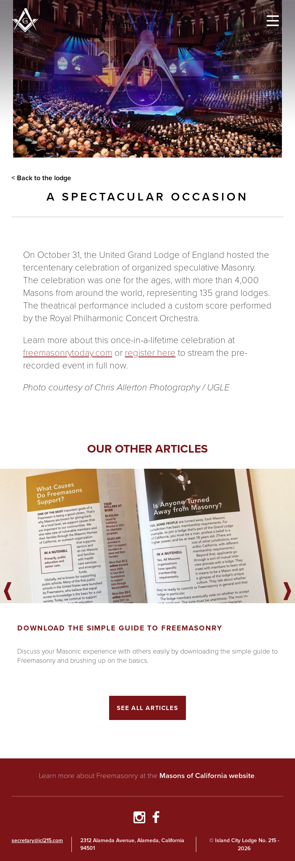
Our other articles (147, 448)
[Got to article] (147, 536)
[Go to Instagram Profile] (139, 818)
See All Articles (148, 707)
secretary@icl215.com (37, 840)
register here (150, 352)
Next (287, 591)
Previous (8, 591)
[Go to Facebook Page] (156, 818)
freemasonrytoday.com (67, 352)
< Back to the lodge (41, 178)
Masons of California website (207, 775)
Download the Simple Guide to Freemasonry (119, 628)
